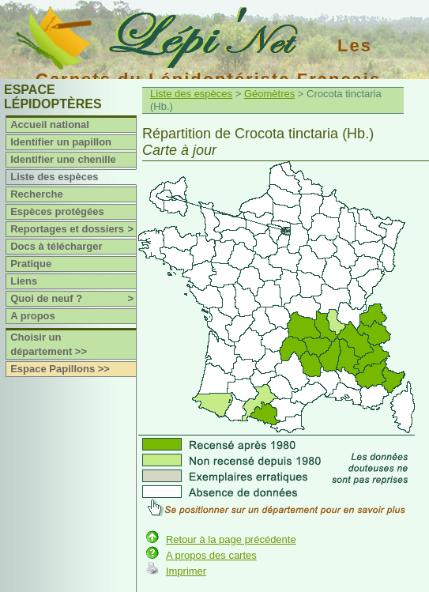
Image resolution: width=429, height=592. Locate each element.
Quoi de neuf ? (73, 299)
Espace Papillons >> (60, 369)
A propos (32, 316)
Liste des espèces (54, 177)
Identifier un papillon (60, 142)
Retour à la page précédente (231, 539)
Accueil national (49, 124)
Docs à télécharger (56, 246)
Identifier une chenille (63, 159)
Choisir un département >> (48, 344)
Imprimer (186, 571)
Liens (23, 281)
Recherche (36, 194)
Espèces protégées (57, 211)
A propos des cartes (211, 555)
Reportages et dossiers (73, 229)
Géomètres (269, 94)
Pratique (30, 264)
